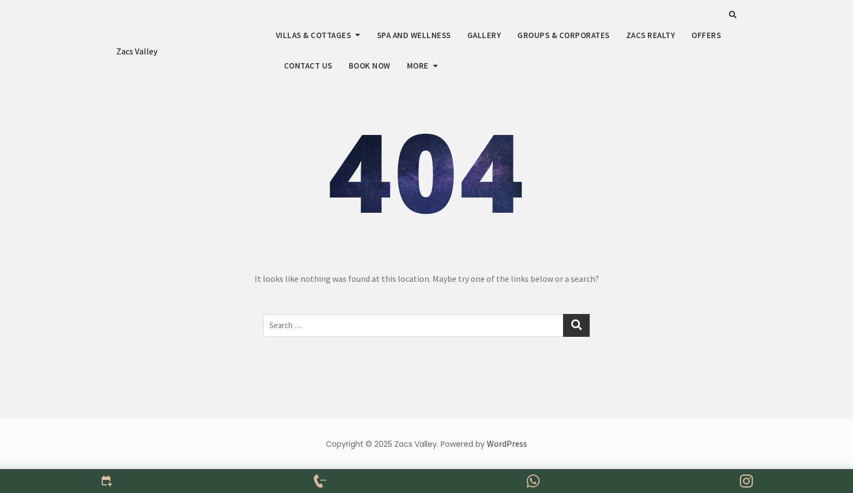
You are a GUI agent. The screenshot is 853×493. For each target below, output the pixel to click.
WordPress (507, 443)
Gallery (484, 35)
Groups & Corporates (563, 35)
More (418, 65)
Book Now (370, 65)
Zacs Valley (136, 51)
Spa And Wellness (414, 35)
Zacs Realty (651, 35)
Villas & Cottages (313, 35)
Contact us (308, 65)
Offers (706, 35)
